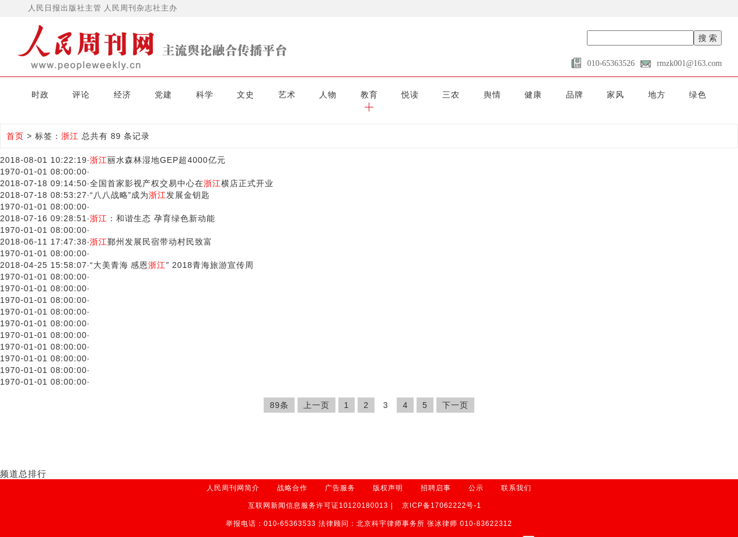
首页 (15, 124)
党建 (148, 94)
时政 (27, 94)
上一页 (316, 393)
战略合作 (292, 476)
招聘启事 (436, 476)
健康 (510, 94)
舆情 (469, 94)
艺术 (268, 94)
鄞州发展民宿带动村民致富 (151, 230)
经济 (108, 94)
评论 (67, 94)
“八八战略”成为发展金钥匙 (150, 183)
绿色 (670, 94)
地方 (630, 94)
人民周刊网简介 (233, 476)
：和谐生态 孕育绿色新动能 (152, 206)
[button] (710, 94)
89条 (279, 393)
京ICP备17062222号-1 (441, 493)
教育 (349, 94)
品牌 (549, 94)
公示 (476, 476)
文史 (228, 94)
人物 (308, 94)
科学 (188, 94)
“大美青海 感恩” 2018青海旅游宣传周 (172, 253)
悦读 (389, 94)
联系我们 (516, 476)
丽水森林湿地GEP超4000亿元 (158, 148)
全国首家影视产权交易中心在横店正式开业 (182, 171)
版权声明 (388, 476)
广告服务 (340, 476)
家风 (590, 94)
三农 (429, 94)
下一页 (455, 393)
